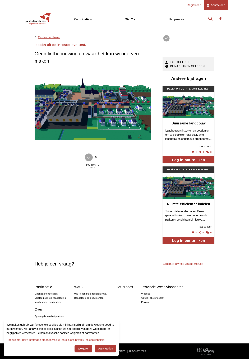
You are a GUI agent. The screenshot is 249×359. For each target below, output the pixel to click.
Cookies (120, 351)
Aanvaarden (105, 348)
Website (145, 293)
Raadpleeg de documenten (89, 298)
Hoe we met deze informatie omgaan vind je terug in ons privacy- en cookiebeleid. (56, 339)
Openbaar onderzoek (46, 293)
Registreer (194, 5)
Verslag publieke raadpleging (50, 298)
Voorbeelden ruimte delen (48, 302)
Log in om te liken (188, 160)
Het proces (176, 19)
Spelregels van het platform (49, 316)
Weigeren (83, 348)
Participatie (83, 19)
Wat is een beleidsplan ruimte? (90, 293)
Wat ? (130, 19)
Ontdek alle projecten (152, 298)
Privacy (145, 302)
